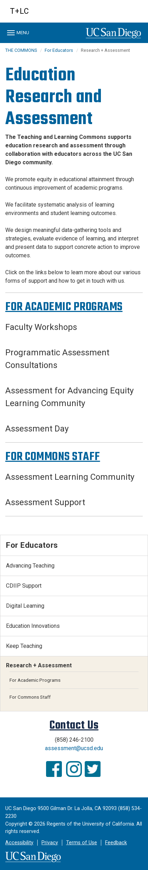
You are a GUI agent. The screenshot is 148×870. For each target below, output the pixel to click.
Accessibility (19, 843)
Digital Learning (25, 605)
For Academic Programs (34, 680)
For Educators (59, 50)
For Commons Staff (30, 697)
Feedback (116, 843)
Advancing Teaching (30, 565)
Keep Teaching (24, 646)
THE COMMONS (21, 50)
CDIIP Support (23, 585)
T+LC (19, 11)
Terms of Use (81, 843)
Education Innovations (33, 626)
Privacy (49, 843)
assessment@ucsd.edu (74, 748)
